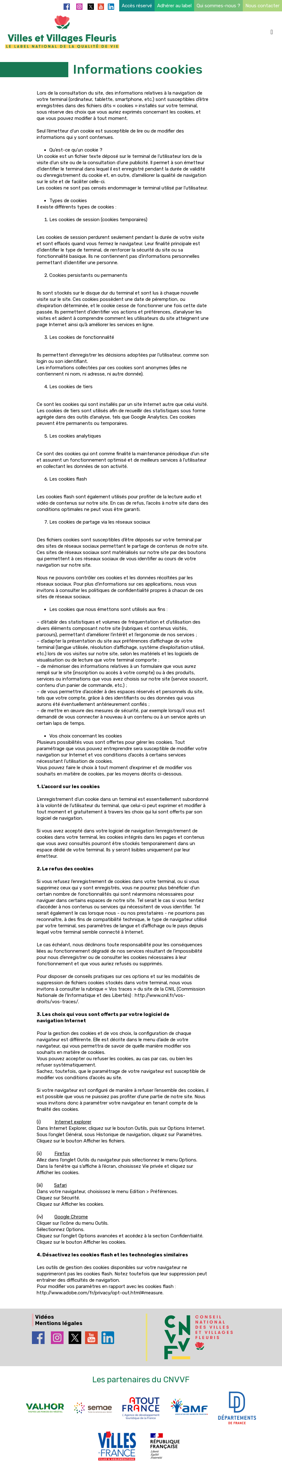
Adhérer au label (174, 6)
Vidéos (44, 1317)
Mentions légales (59, 1323)
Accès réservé (137, 6)
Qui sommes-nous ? (218, 6)
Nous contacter (262, 6)
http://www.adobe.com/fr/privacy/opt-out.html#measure (99, 1293)
